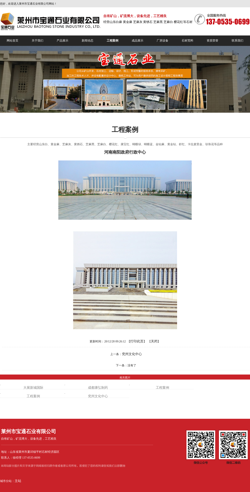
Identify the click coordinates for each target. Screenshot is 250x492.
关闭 (154, 341)
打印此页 (137, 341)
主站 (18, 481)
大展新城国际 (33, 387)
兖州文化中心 (132, 354)
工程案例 (162, 387)
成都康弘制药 (98, 387)
